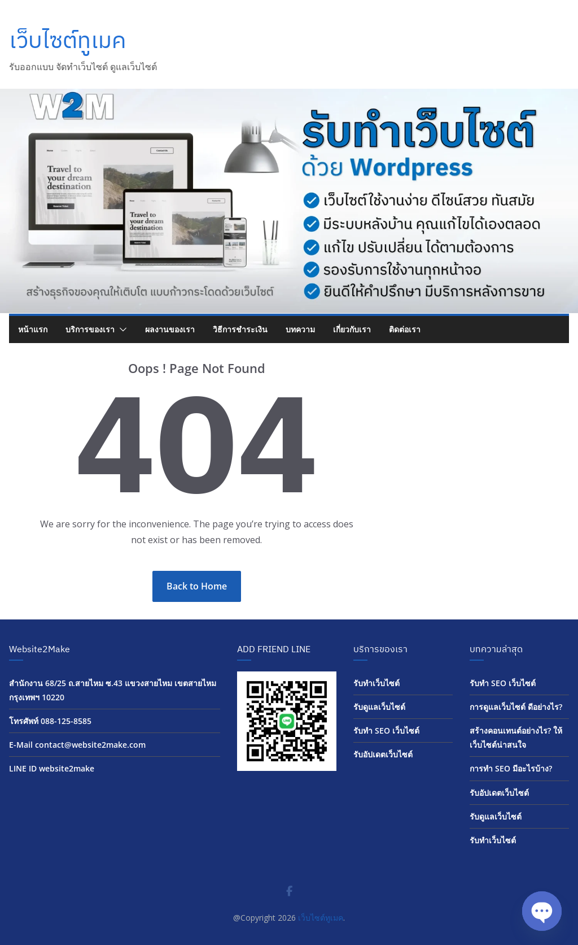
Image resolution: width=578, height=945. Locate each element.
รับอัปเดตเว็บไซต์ (383, 754)
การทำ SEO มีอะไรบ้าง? (511, 768)
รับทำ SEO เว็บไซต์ (386, 730)
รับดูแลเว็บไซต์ (379, 706)
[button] (121, 329)
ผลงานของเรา (170, 329)
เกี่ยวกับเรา (352, 329)
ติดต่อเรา (405, 329)
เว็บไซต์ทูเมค (67, 39)
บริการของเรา (90, 329)
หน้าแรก (32, 329)
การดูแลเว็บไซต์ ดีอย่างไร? (516, 706)
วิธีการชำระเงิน (240, 329)
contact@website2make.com (90, 744)
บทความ (300, 329)
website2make (66, 768)
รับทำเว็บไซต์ (376, 683)
